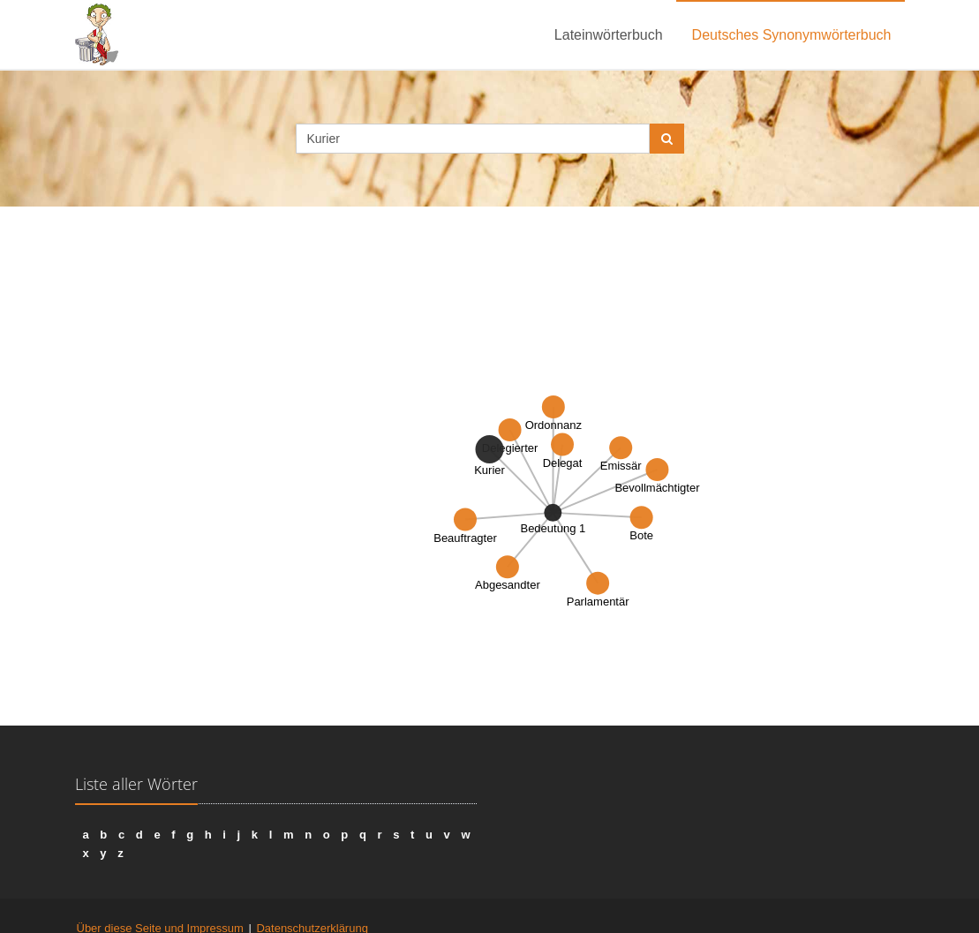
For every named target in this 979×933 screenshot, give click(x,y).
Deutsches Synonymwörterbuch (792, 34)
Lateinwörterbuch (608, 34)
